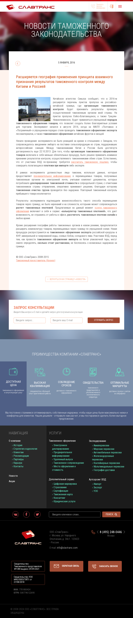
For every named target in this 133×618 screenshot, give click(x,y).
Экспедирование (97, 440)
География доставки (104, 470)
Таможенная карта (63, 494)
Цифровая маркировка (65, 483)
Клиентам (18, 452)
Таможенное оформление (62, 440)
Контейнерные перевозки (107, 463)
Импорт (97, 483)
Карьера (17, 462)
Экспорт (98, 487)
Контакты (18, 466)
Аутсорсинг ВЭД (97, 479)
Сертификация (61, 490)
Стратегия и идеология (25, 448)
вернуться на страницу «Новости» (66, 279)
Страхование (60, 487)
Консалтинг (59, 497)
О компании (15, 440)
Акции (12, 481)
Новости (13, 475)
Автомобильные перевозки (108, 452)
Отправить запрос (103, 320)
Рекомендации (21, 455)
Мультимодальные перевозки (109, 466)
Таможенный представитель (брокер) (35, 260)
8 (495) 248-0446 (111, 532)
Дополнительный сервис (61, 479)
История (17, 445)
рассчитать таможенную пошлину (89, 162)
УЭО (96, 491)
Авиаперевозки (101, 445)
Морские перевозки (104, 448)
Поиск (111, 514)
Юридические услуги (64, 501)
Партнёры (18, 459)
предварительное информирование (52, 176)
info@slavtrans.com (67, 547)
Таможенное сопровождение (69, 462)
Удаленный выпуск (63, 459)
